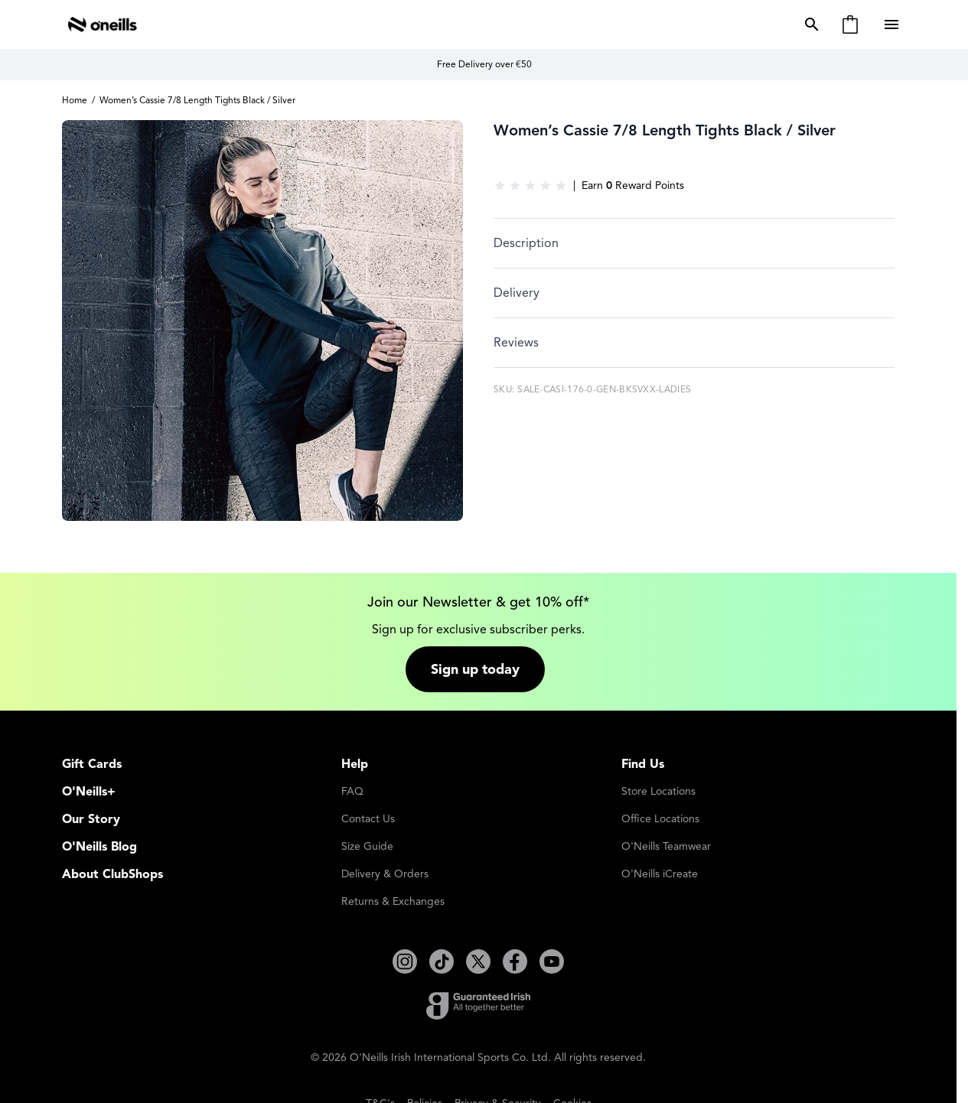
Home (74, 100)
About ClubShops (112, 870)
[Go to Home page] (102, 24)
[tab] (694, 243)
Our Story (91, 815)
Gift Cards (92, 760)
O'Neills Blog (99, 843)
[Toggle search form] (808, 24)
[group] (530, 186)
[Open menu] (893, 24)
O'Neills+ (89, 788)
